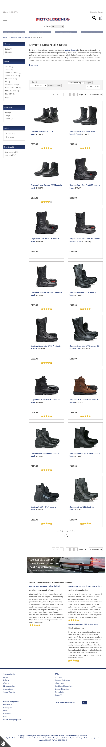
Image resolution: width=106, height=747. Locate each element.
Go (84, 702)
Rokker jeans (7, 708)
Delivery (6, 680)
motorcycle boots (71, 50)
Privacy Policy (59, 692)
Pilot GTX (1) (9, 94)
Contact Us (58, 695)
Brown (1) (10, 137)
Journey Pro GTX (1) (12, 85)
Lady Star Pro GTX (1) (13, 88)
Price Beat (58, 677)
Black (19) (10, 134)
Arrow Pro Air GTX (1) (13, 73)
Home (5, 37)
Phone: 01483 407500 (10, 12)
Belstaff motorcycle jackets (12, 720)
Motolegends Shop (9, 686)
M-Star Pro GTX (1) (12, 91)
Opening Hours (8, 689)
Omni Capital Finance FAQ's (64, 686)
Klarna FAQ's (59, 683)
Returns (5, 677)
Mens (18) (8, 52)
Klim (5, 717)
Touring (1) (9, 119)
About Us (6, 683)
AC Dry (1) (9, 67)
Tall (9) (7, 116)
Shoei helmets (7, 705)
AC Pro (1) (9, 70)
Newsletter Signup (96, 12)
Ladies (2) (8, 49)
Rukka (5, 711)
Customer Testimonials (62, 680)
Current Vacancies (9, 692)
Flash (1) (8, 82)
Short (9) (8, 113)
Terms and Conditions (62, 689)
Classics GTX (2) (11, 79)
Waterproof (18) (10, 155)
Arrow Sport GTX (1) (12, 76)
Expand (7, 98)
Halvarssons (7, 714)
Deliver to (47, 26)
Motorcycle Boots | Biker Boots (20, 37)
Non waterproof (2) (11, 152)
